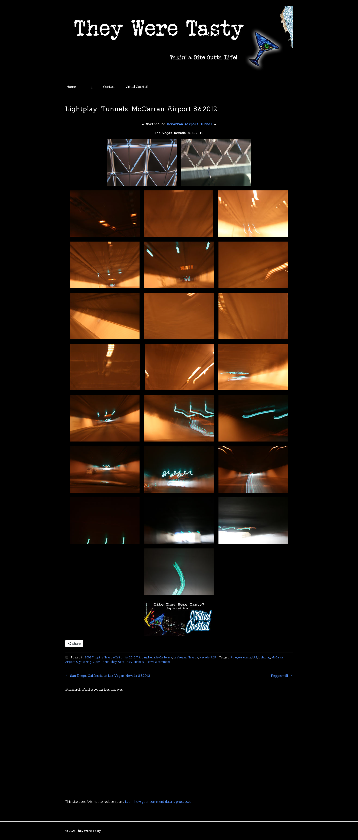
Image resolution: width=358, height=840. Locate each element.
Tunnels (138, 662)
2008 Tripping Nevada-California (106, 657)
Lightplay (264, 657)
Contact (109, 86)
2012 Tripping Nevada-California (150, 657)
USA (213, 657)
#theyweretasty (241, 657)
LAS (254, 657)
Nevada (204, 657)
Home (71, 86)
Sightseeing (83, 662)
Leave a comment (158, 662)
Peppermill (282, 676)
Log (89, 86)
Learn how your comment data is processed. (158, 801)
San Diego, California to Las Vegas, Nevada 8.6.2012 (107, 676)
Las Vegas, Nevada (185, 657)
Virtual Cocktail (137, 86)
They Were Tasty (121, 662)
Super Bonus (100, 662)
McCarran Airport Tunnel (189, 124)
